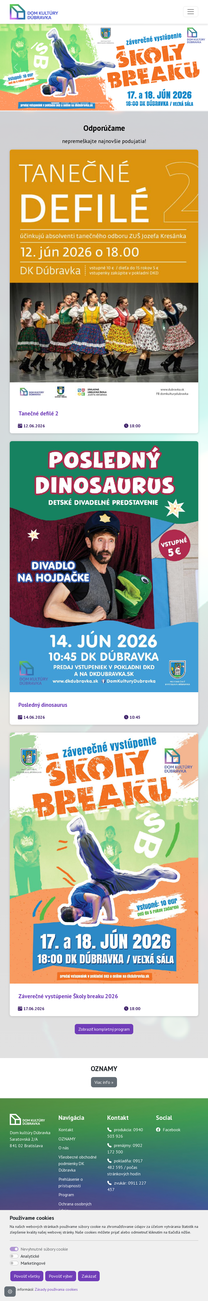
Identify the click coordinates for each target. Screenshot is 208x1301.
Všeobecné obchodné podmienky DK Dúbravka (77, 1163)
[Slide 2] (65, 103)
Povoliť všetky (27, 1276)
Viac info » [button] (104, 1082)
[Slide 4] (84, 103)
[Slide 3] (75, 103)
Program (66, 1194)
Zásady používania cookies (56, 1289)
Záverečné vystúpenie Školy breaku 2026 (68, 996)
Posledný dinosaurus (42, 704)
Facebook (171, 1129)
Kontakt (65, 1129)
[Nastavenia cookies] (10, 1291)
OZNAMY (67, 1138)
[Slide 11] (153, 103)
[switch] (14, 1256)
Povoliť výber (61, 1276)
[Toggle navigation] (190, 11)
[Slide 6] (104, 103)
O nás (63, 1147)
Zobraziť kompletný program (104, 1029)
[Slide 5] (94, 103)
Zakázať (89, 1276)
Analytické (30, 1256)
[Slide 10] (143, 103)
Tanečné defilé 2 (38, 413)
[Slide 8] (123, 103)
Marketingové (33, 1263)
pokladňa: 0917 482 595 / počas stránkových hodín (124, 1167)
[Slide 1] (55, 103)
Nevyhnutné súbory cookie (44, 1249)
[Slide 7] (114, 103)
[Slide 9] (133, 103)
